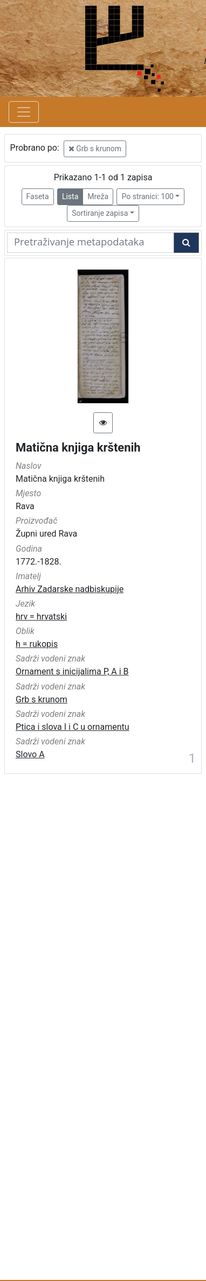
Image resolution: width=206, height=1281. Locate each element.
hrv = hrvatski (41, 616)
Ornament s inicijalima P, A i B (72, 671)
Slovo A (30, 754)
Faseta (37, 196)
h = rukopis (37, 644)
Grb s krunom (94, 148)
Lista (70, 196)
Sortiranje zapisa (100, 213)
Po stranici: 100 (147, 196)
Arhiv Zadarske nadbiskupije (69, 589)
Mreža (97, 196)
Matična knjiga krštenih (78, 447)
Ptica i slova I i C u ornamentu (72, 727)
